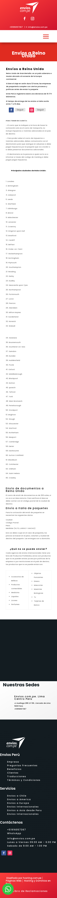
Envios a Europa (18, 803)
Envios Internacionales (23, 806)
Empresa (13, 761)
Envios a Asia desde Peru (24, 810)
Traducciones (16, 776)
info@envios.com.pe (37, 27)
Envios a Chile (16, 795)
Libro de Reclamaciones (30, 891)
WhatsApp (14, 833)
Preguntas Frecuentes (22, 765)
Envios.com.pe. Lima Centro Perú (29, 698)
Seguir (20, 109)
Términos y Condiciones (23, 780)
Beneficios (14, 769)
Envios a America (19, 799)
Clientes (13, 772)
